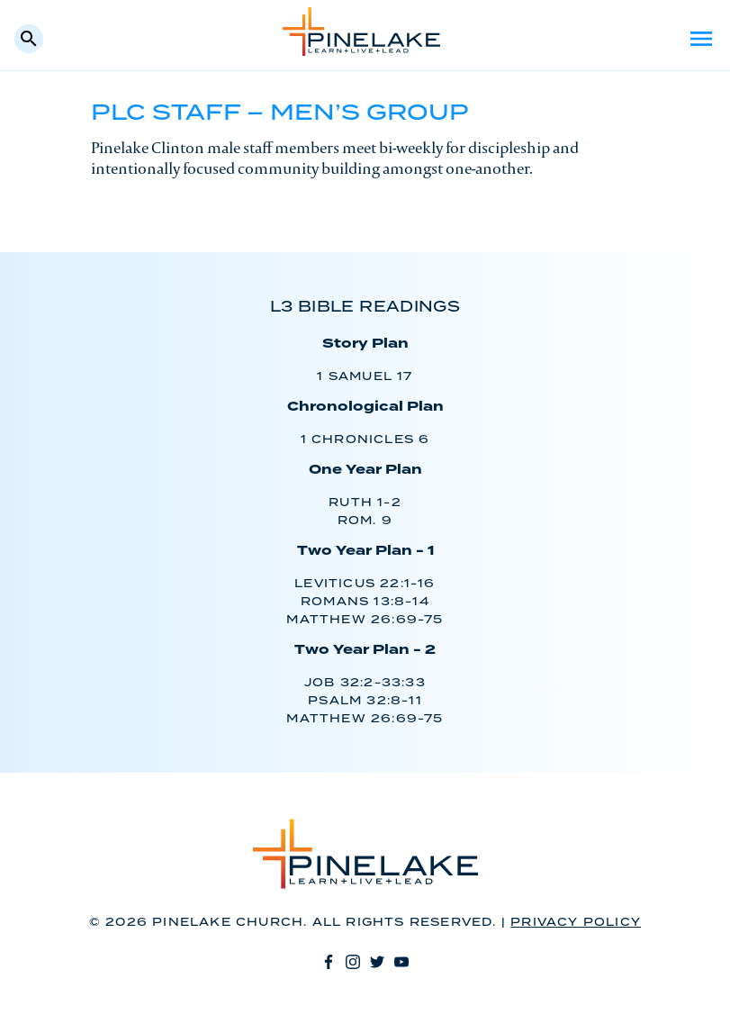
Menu (701, 38)
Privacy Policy (575, 922)
